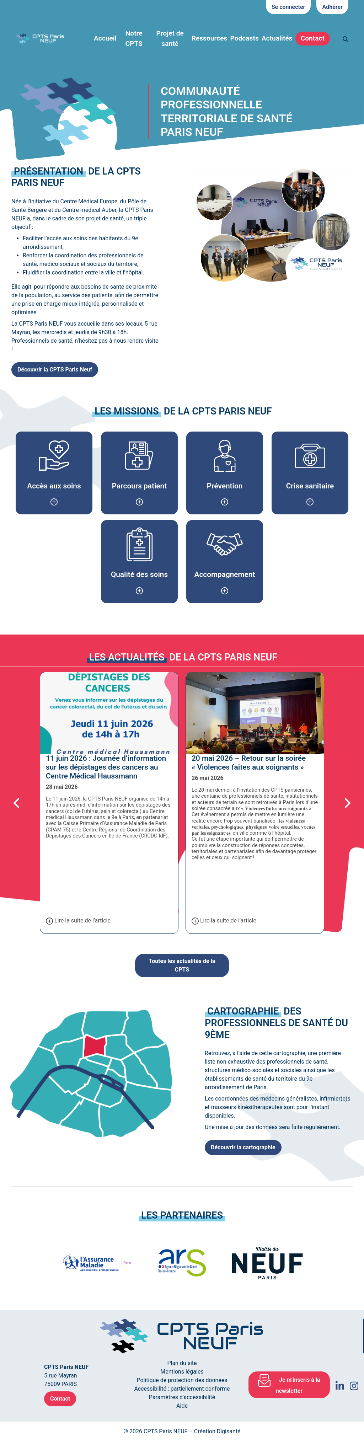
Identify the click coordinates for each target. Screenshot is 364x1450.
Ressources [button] (210, 38)
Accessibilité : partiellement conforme (182, 1388)
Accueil (105, 38)
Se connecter (288, 7)
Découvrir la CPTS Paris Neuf (54, 369)
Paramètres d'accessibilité (182, 1397)
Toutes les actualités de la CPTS (182, 965)
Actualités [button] (277, 38)
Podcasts (244, 38)
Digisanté (229, 1431)
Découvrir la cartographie (243, 1147)
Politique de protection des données (181, 1380)
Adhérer (332, 7)
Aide (182, 1405)
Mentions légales (181, 1371)
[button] (25, 803)
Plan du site (182, 1363)
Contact (313, 38)
